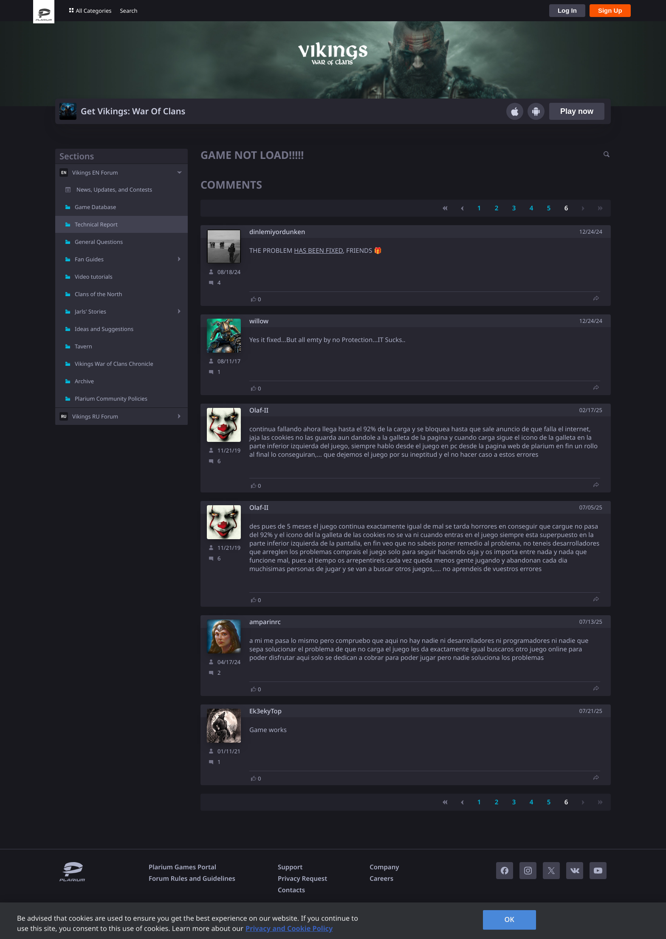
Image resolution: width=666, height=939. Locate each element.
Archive (84, 381)
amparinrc (265, 622)
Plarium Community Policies (111, 398)
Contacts (291, 890)
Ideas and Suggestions (104, 329)
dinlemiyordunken (277, 232)
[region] (333, 920)
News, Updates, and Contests (114, 189)
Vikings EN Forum (95, 172)
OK (509, 919)
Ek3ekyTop (265, 711)
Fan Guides (89, 259)
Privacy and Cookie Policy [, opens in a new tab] (289, 928)
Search (128, 10)
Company (384, 867)
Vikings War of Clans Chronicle (114, 364)
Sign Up (610, 10)
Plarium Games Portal (182, 867)
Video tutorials (94, 276)
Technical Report (96, 224)
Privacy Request (302, 878)
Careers (381, 878)
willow (258, 321)
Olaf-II (258, 411)
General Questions (99, 242)
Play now (576, 111)
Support (290, 867)
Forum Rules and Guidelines (192, 878)
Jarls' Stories (90, 311)
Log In (567, 10)
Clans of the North (98, 294)
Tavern (83, 346)
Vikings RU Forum (95, 416)
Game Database (95, 207)
